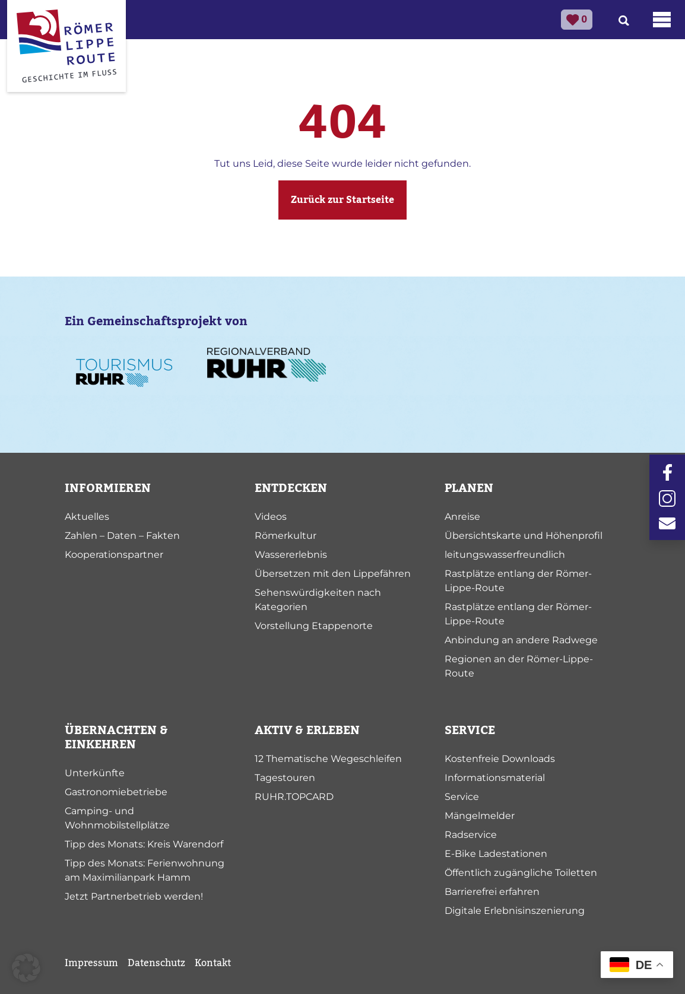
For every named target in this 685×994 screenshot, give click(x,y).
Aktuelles (87, 516)
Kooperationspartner (114, 554)
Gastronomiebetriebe (116, 792)
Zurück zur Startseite (342, 199)
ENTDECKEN (291, 488)
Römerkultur (285, 535)
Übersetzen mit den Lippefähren (333, 573)
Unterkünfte (95, 773)
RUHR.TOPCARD (294, 796)
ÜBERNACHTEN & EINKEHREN (116, 737)
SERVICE (470, 730)
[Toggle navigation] (662, 19)
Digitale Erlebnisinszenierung (515, 910)
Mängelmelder (480, 815)
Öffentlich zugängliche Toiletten (521, 872)
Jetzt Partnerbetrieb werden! (134, 896)
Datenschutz (156, 963)
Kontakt (213, 963)
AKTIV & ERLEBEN (307, 730)
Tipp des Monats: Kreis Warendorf (144, 844)
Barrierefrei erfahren (492, 891)
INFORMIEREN (108, 488)
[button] (26, 968)
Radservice (471, 834)
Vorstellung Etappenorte (314, 625)
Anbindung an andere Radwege (521, 640)
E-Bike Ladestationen (496, 853)
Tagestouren (285, 777)
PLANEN (469, 488)
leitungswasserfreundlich (505, 554)
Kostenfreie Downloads (500, 758)
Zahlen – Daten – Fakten (122, 535)
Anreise (462, 516)
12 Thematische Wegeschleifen (328, 758)
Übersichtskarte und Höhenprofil (523, 535)
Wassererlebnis (291, 554)
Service (462, 796)
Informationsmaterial (495, 777)
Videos (271, 516)
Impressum (91, 963)
